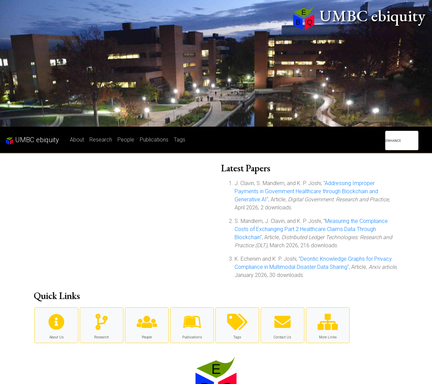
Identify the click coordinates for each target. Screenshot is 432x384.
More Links (328, 324)
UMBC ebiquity (32, 140)
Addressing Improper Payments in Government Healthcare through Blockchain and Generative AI (306, 191)
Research (100, 139)
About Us (56, 324)
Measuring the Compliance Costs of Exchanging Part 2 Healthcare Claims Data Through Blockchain (311, 229)
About (77, 139)
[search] (393, 140)
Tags (179, 139)
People (125, 139)
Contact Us (282, 324)
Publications (154, 139)
